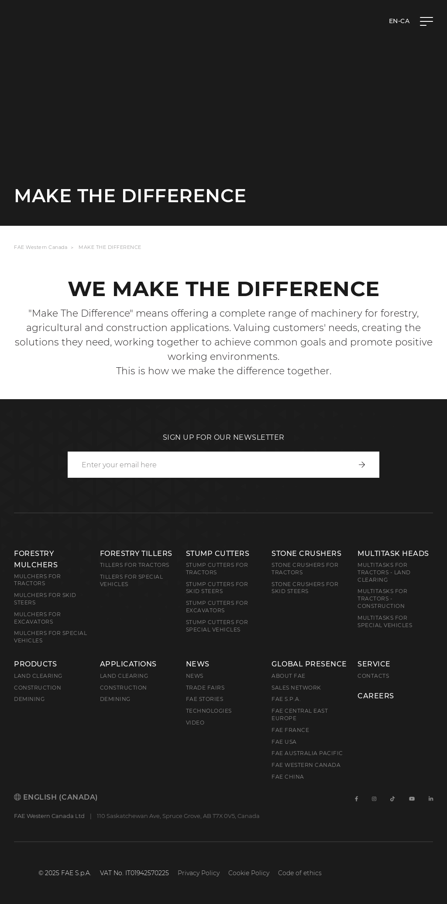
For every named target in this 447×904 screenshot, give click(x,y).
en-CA (399, 21)
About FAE (289, 676)
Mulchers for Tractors (37, 580)
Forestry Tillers (136, 553)
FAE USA (284, 741)
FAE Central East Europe (300, 714)
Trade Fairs (205, 687)
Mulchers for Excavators (37, 618)
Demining (29, 699)
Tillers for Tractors (134, 565)
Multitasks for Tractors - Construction (382, 598)
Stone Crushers (306, 553)
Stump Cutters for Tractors (217, 569)
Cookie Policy (248, 873)
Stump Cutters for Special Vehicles (217, 626)
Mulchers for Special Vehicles (50, 637)
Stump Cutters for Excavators (217, 607)
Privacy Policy (199, 873)
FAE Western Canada (40, 247)
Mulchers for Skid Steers (45, 599)
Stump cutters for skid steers (217, 588)
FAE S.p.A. (286, 699)
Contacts (373, 676)
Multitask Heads (393, 553)
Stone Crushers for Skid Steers (305, 588)
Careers (376, 696)
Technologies (209, 710)
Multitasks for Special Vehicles (385, 621)
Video (195, 722)
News (198, 664)
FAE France (290, 730)
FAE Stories (205, 699)
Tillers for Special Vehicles (131, 580)
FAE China (288, 776)
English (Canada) (56, 797)
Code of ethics (300, 873)
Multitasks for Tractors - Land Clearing (384, 572)
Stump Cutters (218, 553)
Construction (37, 687)
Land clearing (38, 676)
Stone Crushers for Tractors (305, 569)
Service (374, 664)
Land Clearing (124, 676)
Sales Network (296, 687)
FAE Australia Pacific (307, 753)
